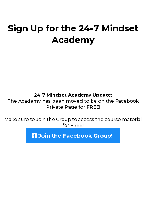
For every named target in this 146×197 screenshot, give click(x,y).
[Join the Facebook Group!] (73, 135)
